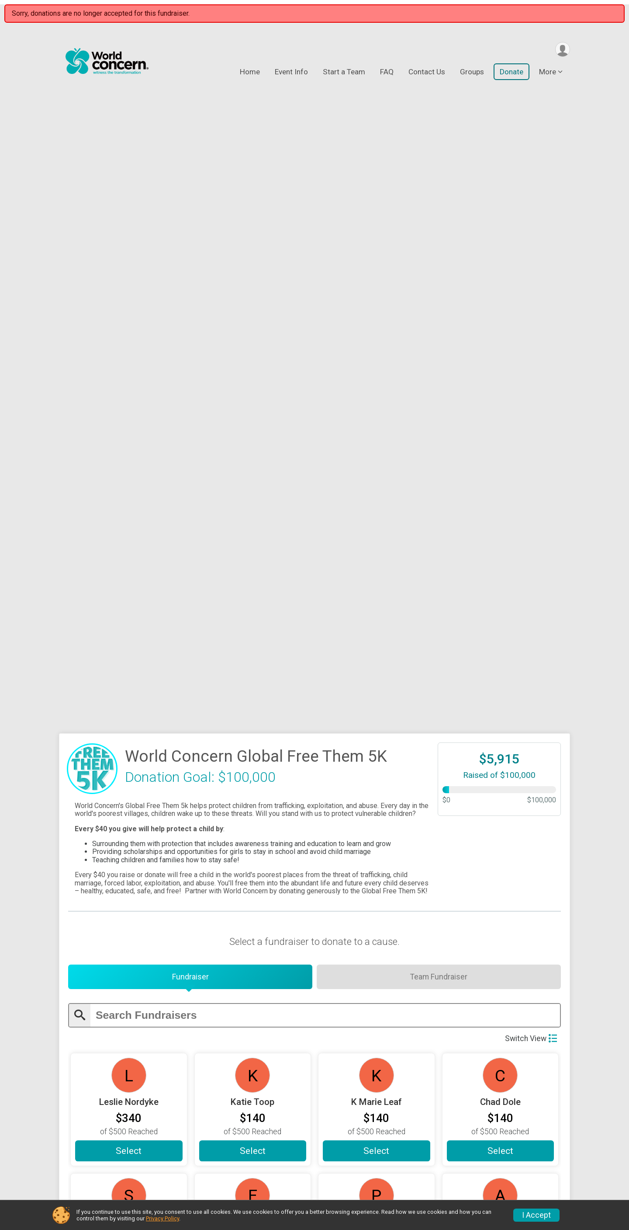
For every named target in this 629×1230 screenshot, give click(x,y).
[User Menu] (562, 50)
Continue (95, 1103)
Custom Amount (314, 941)
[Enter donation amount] (323, 980)
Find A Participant (393, 1159)
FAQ (387, 72)
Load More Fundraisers (314, 806)
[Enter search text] (325, 394)
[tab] (190, 354)
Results (375, 1178)
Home (250, 72)
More (547, 72)
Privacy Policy (162, 1218)
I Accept (536, 1215)
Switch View (531, 417)
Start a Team (344, 72)
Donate (511, 72)
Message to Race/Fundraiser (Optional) (355, 1022)
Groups (472, 72)
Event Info (291, 72)
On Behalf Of (112, 1024)
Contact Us (426, 72)
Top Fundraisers (498, 1139)
